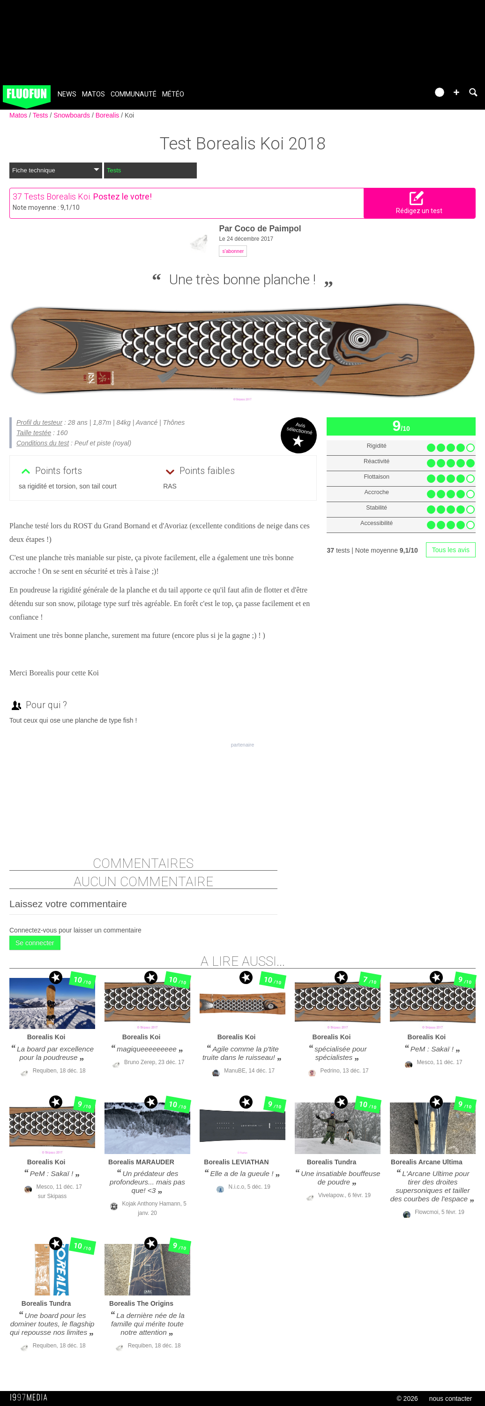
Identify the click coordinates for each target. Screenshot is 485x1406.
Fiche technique (55, 170)
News (67, 94)
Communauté (134, 94)
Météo (173, 94)
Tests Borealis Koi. (57, 196)
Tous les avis (451, 550)
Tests (41, 115)
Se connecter (34, 943)
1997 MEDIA (31, 1397)
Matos (93, 94)
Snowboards (72, 115)
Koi (129, 115)
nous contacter (450, 1398)
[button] (456, 92)
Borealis (108, 115)
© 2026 (407, 1398)
